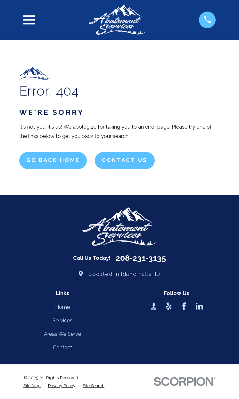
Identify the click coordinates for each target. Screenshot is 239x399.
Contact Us (125, 160)
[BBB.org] (153, 306)
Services (62, 321)
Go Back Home (53, 160)
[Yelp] (168, 306)
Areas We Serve (62, 334)
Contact (62, 347)
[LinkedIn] (199, 306)
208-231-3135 (141, 258)
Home (62, 307)
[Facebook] (184, 306)
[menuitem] (32, 386)
